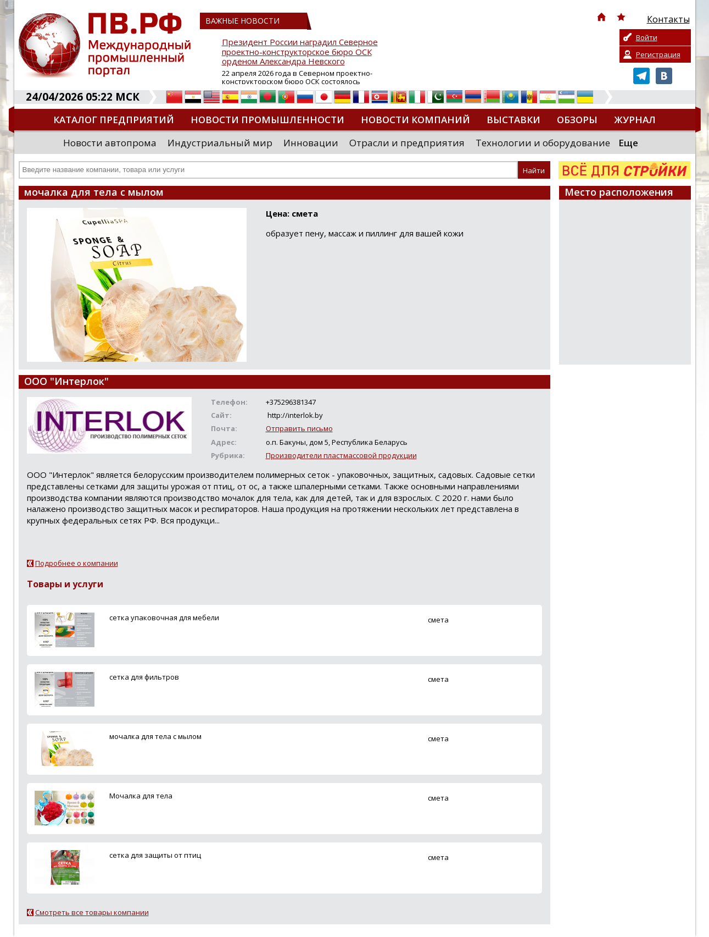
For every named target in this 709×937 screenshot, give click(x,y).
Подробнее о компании (76, 563)
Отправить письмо (299, 428)
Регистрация (658, 54)
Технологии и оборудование (543, 142)
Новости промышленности (267, 119)
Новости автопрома (110, 142)
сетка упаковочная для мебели (164, 617)
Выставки (513, 119)
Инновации (310, 142)
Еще (628, 142)
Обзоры (577, 119)
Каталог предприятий (113, 119)
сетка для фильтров (144, 677)
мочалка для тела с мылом (155, 736)
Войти (646, 37)
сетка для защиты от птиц (155, 855)
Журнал (635, 119)
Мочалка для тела (140, 796)
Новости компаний (415, 119)
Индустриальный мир (220, 142)
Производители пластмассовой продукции (341, 455)
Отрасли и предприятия (407, 142)
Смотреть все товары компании (92, 912)
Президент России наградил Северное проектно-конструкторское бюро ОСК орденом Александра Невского (300, 52)
